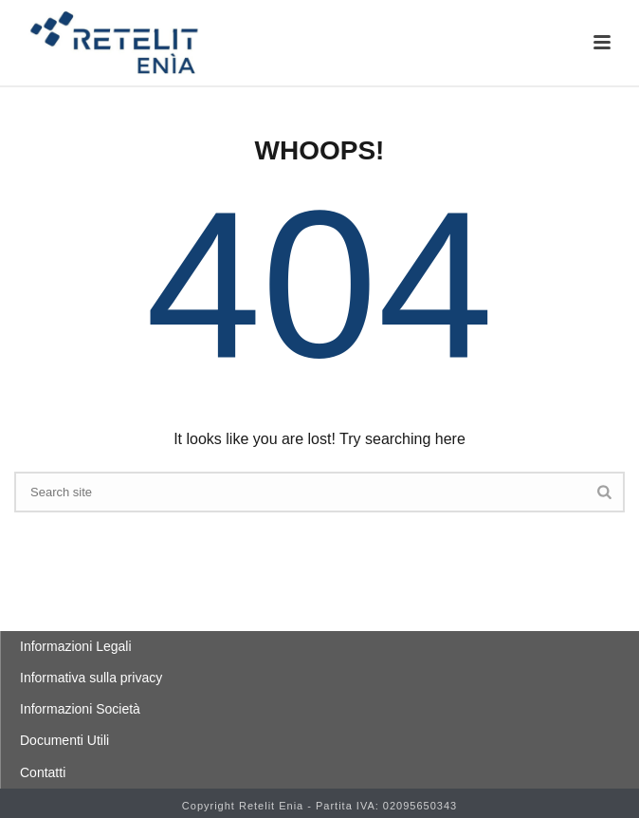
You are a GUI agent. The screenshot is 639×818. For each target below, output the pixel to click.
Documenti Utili (64, 740)
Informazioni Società (80, 708)
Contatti (42, 772)
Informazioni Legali (76, 646)
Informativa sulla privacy (91, 677)
